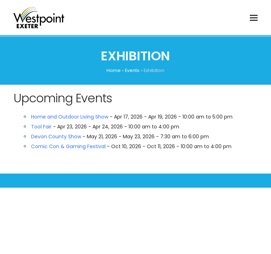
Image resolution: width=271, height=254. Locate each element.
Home (114, 70)
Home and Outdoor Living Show (69, 116)
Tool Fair (41, 126)
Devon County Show (56, 136)
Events (132, 70)
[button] (254, 18)
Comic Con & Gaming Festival (68, 146)
